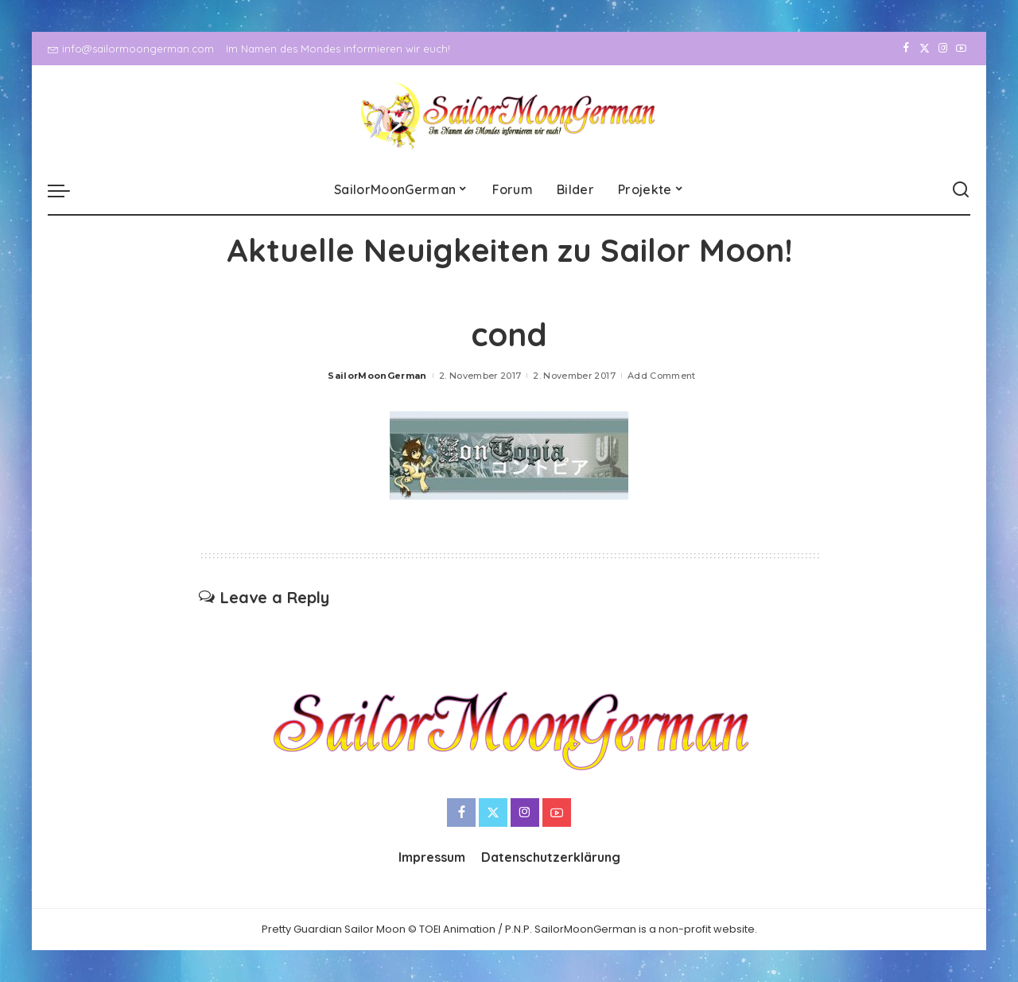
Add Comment (662, 375)
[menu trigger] (67, 190)
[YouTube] (961, 48)
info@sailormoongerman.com (131, 48)
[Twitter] (924, 48)
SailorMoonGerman (377, 375)
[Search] (960, 190)
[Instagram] (943, 48)
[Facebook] (906, 48)
